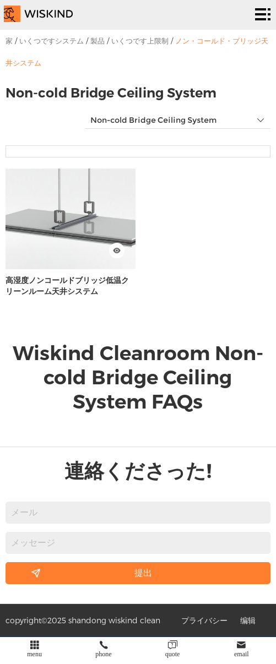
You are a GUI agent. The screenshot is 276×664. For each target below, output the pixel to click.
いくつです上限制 (140, 40)
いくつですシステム (51, 40)
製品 (97, 40)
